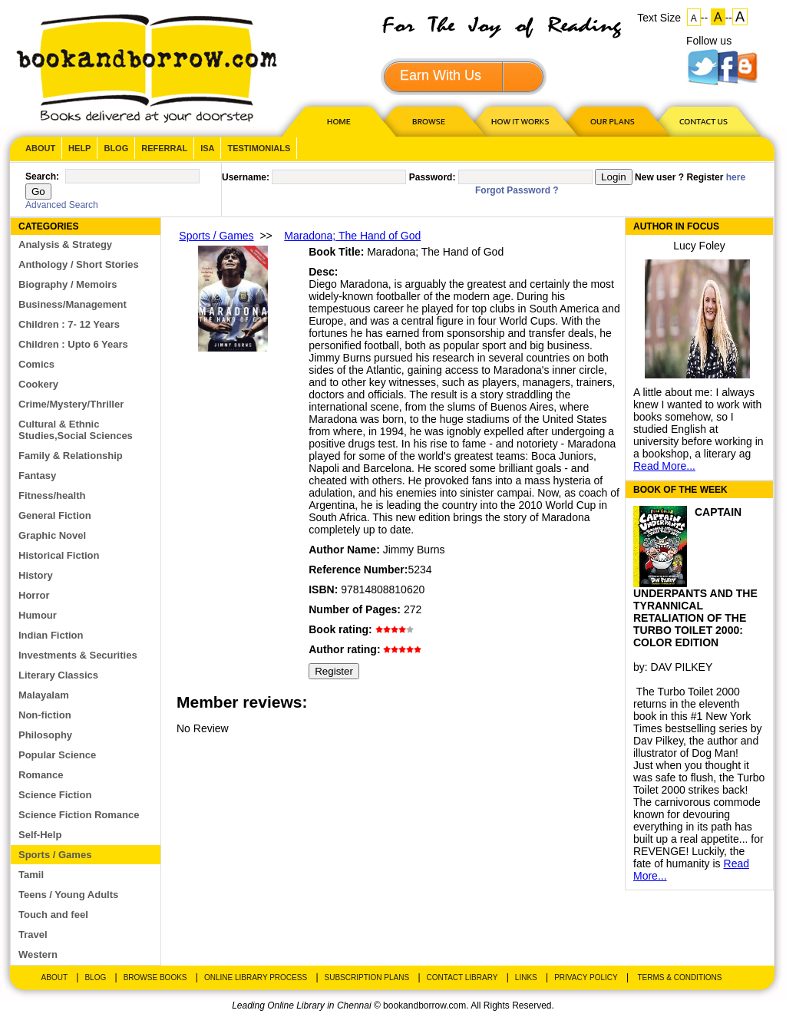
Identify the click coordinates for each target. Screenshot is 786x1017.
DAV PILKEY (682, 667)
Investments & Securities (77, 655)
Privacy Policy (585, 977)
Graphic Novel (52, 535)
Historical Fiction (58, 555)
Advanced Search (61, 205)
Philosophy (45, 735)
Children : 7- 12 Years (69, 324)
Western (38, 954)
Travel (33, 934)
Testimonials (258, 148)
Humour (37, 615)
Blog (116, 148)
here (735, 177)
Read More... (664, 466)
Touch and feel (53, 914)
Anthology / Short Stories (78, 264)
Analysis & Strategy (65, 244)
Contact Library (462, 977)
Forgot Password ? (517, 190)
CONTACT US (702, 120)
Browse (430, 120)
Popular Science (57, 755)
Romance (41, 775)
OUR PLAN (611, 120)
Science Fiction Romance (79, 815)
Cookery (38, 384)
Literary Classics (58, 675)
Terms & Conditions (679, 977)
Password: (432, 177)
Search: (42, 176)
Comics (36, 364)
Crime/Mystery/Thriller (71, 404)
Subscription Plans (367, 977)
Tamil (31, 874)
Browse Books (155, 977)
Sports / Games (54, 854)
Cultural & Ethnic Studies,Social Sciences (75, 429)
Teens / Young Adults (68, 894)
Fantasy (37, 475)
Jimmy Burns (414, 549)
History (35, 575)
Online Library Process (255, 977)
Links (526, 977)
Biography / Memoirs (67, 284)
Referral (164, 148)
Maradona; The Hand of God (352, 235)
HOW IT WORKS (519, 120)
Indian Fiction (51, 635)
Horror (33, 595)
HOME (335, 120)
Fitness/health (51, 495)
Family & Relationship (70, 455)
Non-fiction (44, 715)
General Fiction (54, 515)
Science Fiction (54, 795)
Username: (245, 177)
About (40, 148)
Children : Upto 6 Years (73, 344)
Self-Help (39, 834)
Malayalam (43, 695)
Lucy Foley (699, 245)
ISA (207, 148)
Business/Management (72, 304)
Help (79, 148)
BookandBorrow (146, 69)
